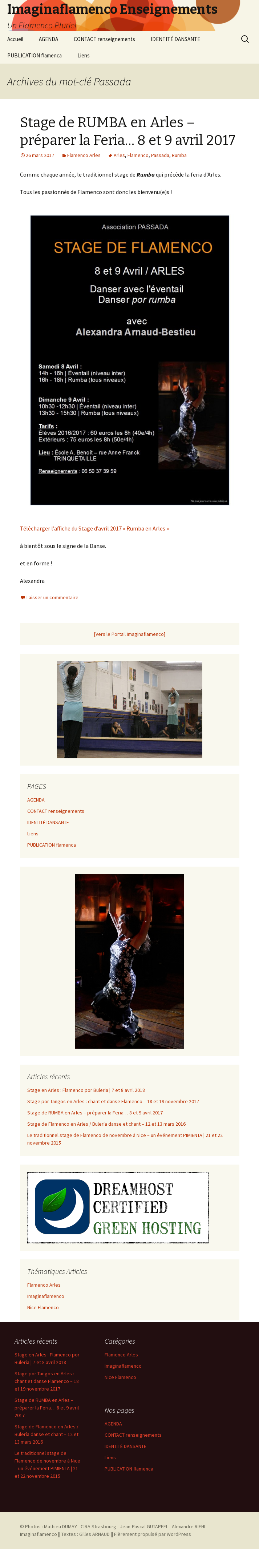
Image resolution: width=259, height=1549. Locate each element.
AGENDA (48, 39)
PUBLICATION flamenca (34, 55)
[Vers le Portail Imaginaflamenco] (129, 634)
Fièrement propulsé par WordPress (152, 1534)
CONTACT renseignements (104, 39)
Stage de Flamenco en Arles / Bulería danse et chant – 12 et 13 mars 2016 (106, 1124)
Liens (83, 55)
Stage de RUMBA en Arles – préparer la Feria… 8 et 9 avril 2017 (95, 1112)
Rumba (179, 155)
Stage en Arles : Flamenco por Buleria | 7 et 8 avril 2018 (86, 1090)
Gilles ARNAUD (94, 1534)
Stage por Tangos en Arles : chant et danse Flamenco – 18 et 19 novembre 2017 (113, 1101)
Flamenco (138, 155)
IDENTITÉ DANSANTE (175, 39)
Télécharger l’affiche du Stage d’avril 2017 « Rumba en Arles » (94, 528)
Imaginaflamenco (45, 1296)
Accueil (15, 39)
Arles (119, 155)
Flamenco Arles (84, 155)
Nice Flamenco (43, 1307)
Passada (160, 155)
